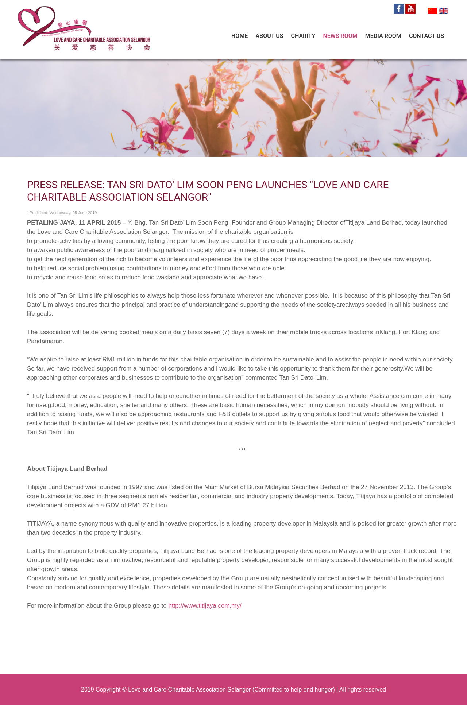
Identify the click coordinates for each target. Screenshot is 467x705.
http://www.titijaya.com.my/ (204, 605)
